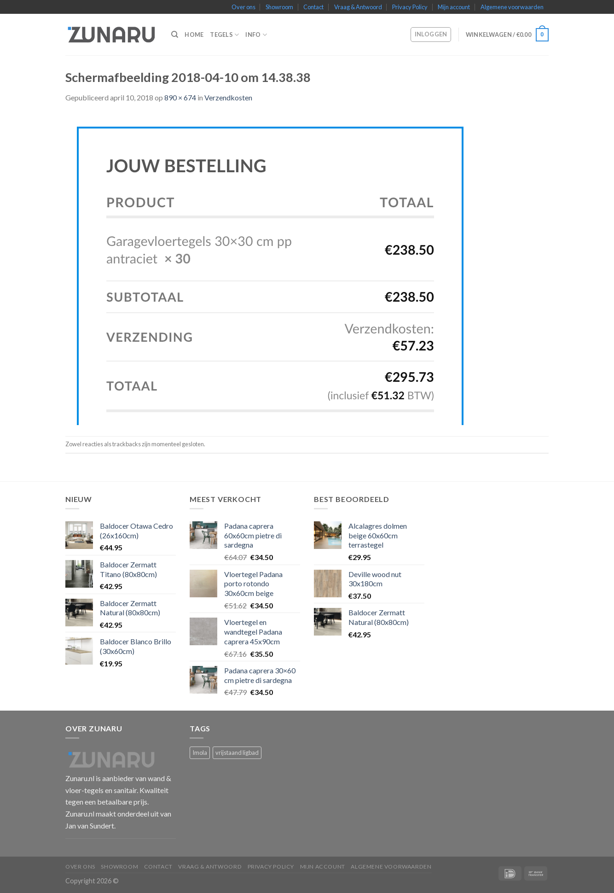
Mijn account (454, 7)
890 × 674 (180, 97)
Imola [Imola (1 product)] (199, 752)
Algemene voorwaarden (512, 7)
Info (255, 34)
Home (194, 34)
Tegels (224, 34)
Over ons (243, 7)
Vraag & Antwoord (358, 7)
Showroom (279, 7)
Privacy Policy (410, 7)
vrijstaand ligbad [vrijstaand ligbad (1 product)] (237, 752)
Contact (313, 7)
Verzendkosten (228, 97)
